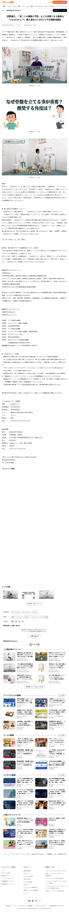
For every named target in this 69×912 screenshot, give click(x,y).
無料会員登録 (27, 870)
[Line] (19, 621)
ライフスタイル (38, 6)
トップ (4, 854)
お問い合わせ (34, 636)
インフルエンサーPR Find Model (54, 878)
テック (58, 6)
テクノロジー (26, 612)
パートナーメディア (6, 878)
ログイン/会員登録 (60, 2)
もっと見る (62, 695)
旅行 (19, 6)
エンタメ (9, 6)
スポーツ (46, 6)
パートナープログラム (19, 905)
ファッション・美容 (27, 6)
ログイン (25, 873)
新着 (4, 6)
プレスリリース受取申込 (30, 887)
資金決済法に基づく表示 (56, 905)
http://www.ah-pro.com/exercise (20, 421)
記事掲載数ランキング (7, 881)
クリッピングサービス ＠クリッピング (56, 870)
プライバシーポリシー (41, 905)
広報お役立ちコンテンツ (8, 884)
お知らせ (25, 884)
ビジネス (52, 6)
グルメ (15, 6)
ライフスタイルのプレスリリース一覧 (18, 854)
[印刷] (23, 621)
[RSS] (40, 901)
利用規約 (30, 905)
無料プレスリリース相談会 (30, 890)
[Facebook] (12, 621)
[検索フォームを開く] (50, 2)
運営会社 (8, 905)
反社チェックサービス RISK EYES (55, 891)
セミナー (25, 893)
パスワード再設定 (28, 876)
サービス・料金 (5, 873)
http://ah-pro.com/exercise (18, 448)
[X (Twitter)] (16, 621)
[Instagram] (36, 901)
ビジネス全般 (44, 617)
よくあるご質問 (27, 882)
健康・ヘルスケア (16, 617)
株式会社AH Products (8, 25)
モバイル (64, 6)
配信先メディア (5, 875)
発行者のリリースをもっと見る (34, 686)
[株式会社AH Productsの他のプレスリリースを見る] (60, 10)
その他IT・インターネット (31, 617)
